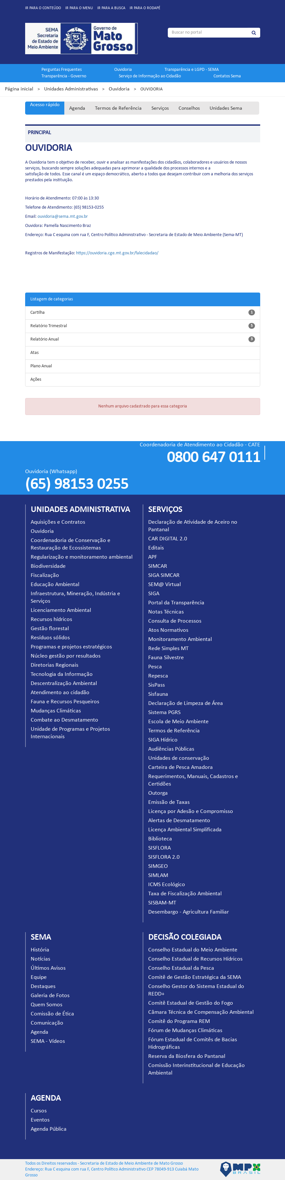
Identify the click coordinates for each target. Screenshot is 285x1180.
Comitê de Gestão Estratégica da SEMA (194, 977)
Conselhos (189, 108)
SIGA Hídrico (163, 740)
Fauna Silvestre (166, 658)
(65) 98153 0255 (76, 485)
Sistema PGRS (164, 713)
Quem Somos (46, 1005)
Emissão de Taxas (169, 802)
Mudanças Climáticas (56, 711)
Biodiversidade (48, 566)
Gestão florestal (50, 629)
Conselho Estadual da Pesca (181, 968)
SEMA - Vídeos (48, 1041)
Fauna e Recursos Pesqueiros (65, 702)
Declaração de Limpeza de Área (185, 703)
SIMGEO (158, 866)
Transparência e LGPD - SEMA (192, 69)
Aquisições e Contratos (58, 522)
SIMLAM (158, 875)
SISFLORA (159, 848)
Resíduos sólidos (50, 638)
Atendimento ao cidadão (60, 693)
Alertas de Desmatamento (179, 821)
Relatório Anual (44, 339)
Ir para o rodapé (145, 8)
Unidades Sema (226, 108)
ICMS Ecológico (166, 885)
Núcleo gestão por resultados (66, 656)
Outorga (158, 793)
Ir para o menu (79, 8)
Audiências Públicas (171, 749)
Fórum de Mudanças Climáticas (185, 1031)
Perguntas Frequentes (61, 69)
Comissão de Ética (52, 1014)
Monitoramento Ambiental (180, 639)
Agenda (77, 108)
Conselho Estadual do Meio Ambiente (192, 950)
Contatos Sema (227, 76)
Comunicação (47, 1023)
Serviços (160, 108)
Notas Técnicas (166, 612)
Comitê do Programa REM (179, 1021)
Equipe (39, 977)
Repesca (158, 676)
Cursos (39, 1111)
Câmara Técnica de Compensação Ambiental (201, 1012)
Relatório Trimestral (48, 326)
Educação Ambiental (55, 585)
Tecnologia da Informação (62, 674)
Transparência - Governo (63, 76)
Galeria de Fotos (50, 996)
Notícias (40, 959)
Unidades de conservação (178, 758)
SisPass (156, 685)
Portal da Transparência (176, 603)
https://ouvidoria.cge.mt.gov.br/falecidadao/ (117, 253)
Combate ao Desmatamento (64, 720)
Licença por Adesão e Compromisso (190, 811)
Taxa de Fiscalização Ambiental (185, 894)
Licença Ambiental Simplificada (185, 830)
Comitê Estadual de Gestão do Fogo (190, 1003)
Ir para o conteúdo (43, 8)
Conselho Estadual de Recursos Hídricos (195, 959)
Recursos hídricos (51, 619)
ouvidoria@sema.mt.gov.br (63, 216)
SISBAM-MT (162, 903)
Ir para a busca (111, 8)
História (40, 950)
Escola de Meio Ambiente (178, 722)
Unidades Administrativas (71, 89)
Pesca (155, 667)
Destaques (43, 986)
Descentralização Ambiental (64, 683)
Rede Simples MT (168, 649)
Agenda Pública (49, 1129)
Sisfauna (158, 694)
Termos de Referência (118, 108)
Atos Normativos (168, 630)
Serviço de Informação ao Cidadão (150, 76)
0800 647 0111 (213, 458)
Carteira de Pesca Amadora (180, 767)
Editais (156, 548)
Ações (35, 379)
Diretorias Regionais (54, 665)
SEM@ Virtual (164, 585)
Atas (34, 352)
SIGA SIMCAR (164, 575)
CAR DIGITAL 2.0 (167, 539)
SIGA (153, 594)
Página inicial (19, 89)
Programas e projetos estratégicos (71, 647)
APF (152, 557)
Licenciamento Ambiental (61, 610)
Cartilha (37, 312)
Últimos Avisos (48, 968)
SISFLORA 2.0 (164, 857)
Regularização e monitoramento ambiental (82, 557)
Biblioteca (160, 839)
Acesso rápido (44, 104)
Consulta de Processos (174, 621)
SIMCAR (157, 566)
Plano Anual (41, 366)
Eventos (40, 1120)
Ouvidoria (123, 69)
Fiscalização (45, 575)
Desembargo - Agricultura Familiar (188, 912)
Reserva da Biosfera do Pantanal (186, 1056)
